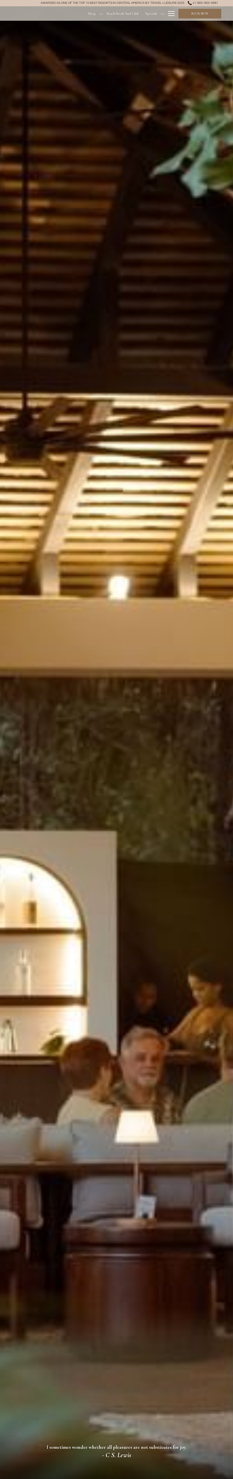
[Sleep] (92, 13)
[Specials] (151, 13)
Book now (199, 14)
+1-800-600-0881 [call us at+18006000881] (203, 3)
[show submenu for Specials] (162, 13)
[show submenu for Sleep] (101, 13)
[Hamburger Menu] (170, 13)
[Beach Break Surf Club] (123, 13)
